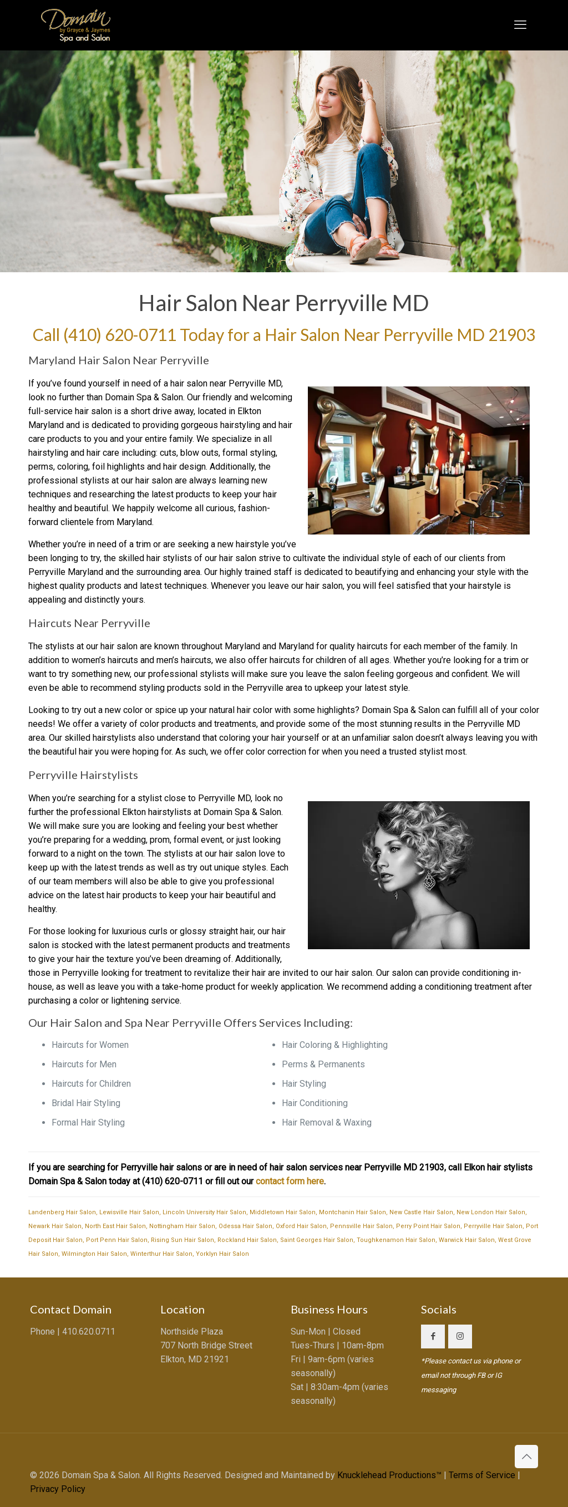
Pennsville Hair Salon (361, 1226)
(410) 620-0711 (119, 334)
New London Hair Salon (491, 1212)
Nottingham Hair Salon (182, 1226)
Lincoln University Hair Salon (204, 1212)
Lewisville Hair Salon (129, 1212)
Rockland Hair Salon (247, 1240)
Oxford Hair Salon (301, 1226)
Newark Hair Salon (55, 1226)
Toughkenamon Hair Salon (396, 1240)
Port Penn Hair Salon (117, 1240)
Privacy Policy (57, 1489)
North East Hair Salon (115, 1226)
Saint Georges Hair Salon (316, 1240)
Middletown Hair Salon (283, 1212)
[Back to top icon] (526, 1456)
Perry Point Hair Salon (428, 1226)
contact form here (290, 1181)
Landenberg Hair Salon (62, 1212)
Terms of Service (482, 1475)
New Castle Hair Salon (421, 1212)
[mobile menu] (520, 25)
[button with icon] (433, 1336)
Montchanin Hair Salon (352, 1212)
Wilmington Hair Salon (94, 1253)
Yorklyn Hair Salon (222, 1253)
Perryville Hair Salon (493, 1226)
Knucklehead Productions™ (389, 1475)
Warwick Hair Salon (467, 1240)
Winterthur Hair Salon (161, 1253)
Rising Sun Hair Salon (182, 1240)
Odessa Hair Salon (245, 1226)
